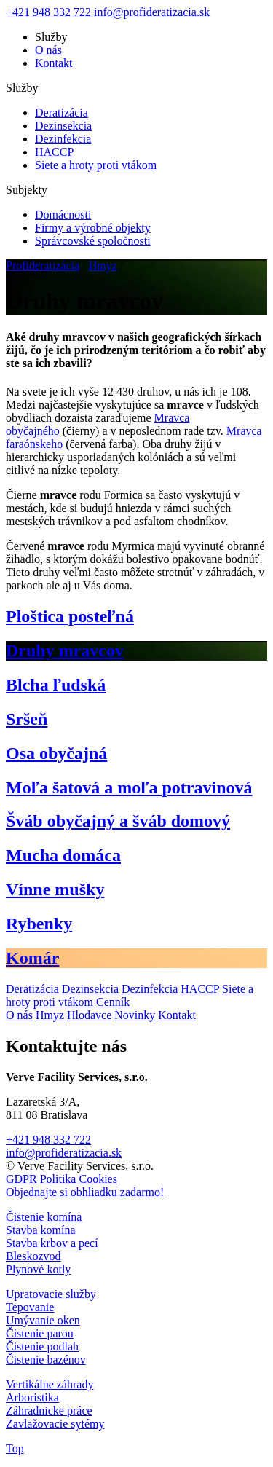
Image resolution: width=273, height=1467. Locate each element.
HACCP (54, 152)
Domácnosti (63, 214)
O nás (48, 50)
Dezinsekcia (63, 125)
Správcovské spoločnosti (93, 241)
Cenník (113, 1002)
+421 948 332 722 (48, 12)
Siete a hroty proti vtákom (96, 165)
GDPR (21, 1179)
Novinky (134, 1015)
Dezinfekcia (63, 139)
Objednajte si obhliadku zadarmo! (85, 1192)
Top (15, 1448)
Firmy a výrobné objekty (93, 227)
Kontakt (54, 63)
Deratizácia (61, 112)
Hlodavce (89, 1015)
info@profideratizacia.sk (152, 12)
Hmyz (103, 265)
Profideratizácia (42, 265)
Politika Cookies (78, 1179)
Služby (51, 37)
